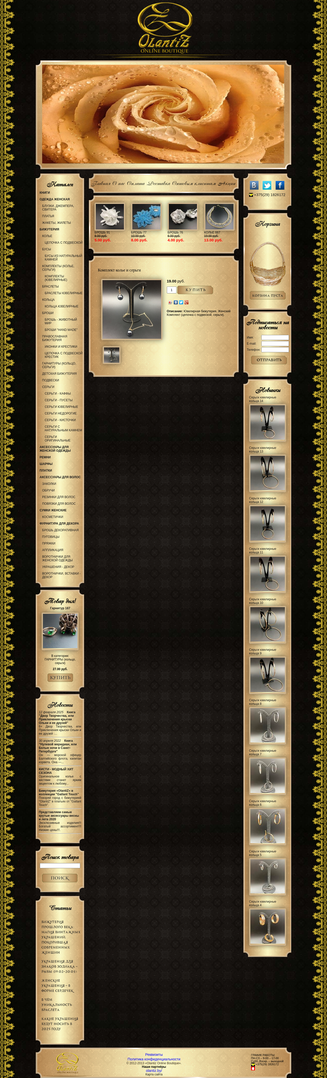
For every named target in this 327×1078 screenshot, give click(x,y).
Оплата (135, 183)
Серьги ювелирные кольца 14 (262, 399)
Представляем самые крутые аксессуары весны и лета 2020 (59, 815)
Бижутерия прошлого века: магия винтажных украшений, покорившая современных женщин (60, 937)
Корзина (267, 223)
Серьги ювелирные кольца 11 (262, 550)
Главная (100, 183)
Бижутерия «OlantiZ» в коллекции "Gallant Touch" (59, 792)
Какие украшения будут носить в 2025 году (59, 1024)
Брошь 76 (175, 232)
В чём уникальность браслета (56, 1005)
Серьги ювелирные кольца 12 (262, 500)
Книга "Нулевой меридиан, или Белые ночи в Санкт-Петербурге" (58, 746)
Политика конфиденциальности (154, 1059)
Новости (60, 704)
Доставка (158, 183)
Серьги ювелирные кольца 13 (262, 449)
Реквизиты (154, 1055)
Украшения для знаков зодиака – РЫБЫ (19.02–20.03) (59, 966)
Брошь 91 (102, 232)
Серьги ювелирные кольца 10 (262, 601)
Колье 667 (212, 232)
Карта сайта (153, 1074)
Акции (226, 183)
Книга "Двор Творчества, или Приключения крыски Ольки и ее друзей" (57, 717)
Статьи (60, 908)
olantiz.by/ (154, 1071)
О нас (118, 183)
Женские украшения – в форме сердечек (57, 986)
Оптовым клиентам (194, 183)
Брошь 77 (139, 232)
